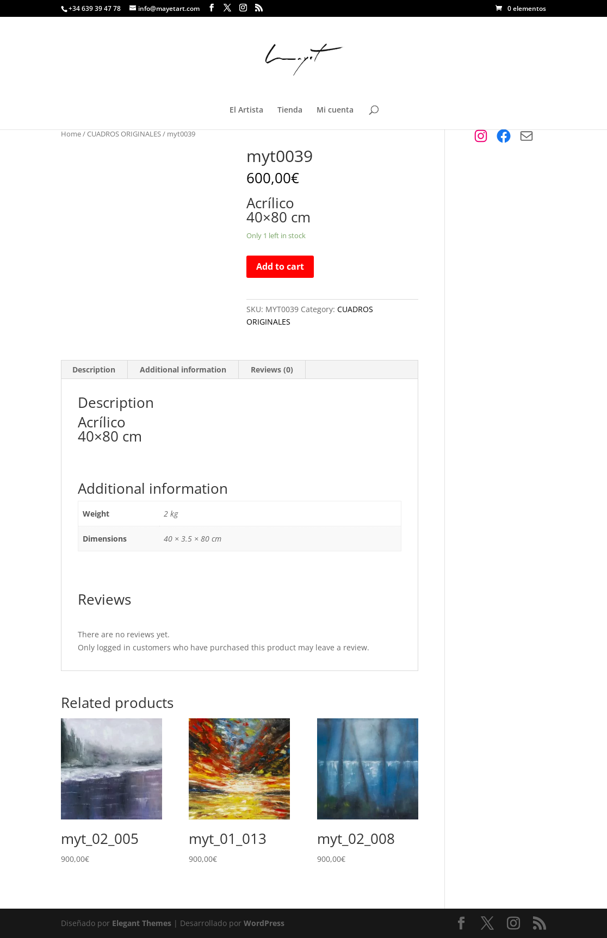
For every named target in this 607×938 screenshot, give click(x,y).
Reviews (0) (272, 369)
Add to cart (280, 266)
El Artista (246, 110)
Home (71, 134)
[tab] (94, 370)
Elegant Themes (141, 923)
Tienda (289, 110)
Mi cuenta (335, 110)
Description (93, 369)
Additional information (183, 369)
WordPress (264, 923)
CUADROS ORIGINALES (124, 134)
